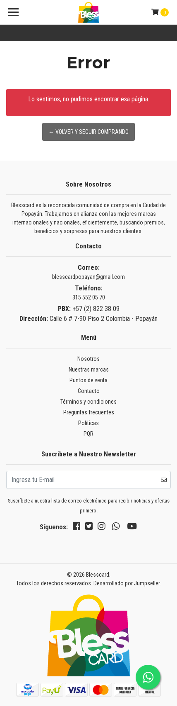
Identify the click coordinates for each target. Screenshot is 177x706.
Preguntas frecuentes (88, 412)
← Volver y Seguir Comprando (88, 132)
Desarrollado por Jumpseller (126, 583)
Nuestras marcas (89, 369)
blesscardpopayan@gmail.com (88, 277)
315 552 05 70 (88, 297)
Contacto (89, 391)
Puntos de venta (88, 380)
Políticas (88, 423)
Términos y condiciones (88, 401)
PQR (88, 433)
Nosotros (88, 358)
